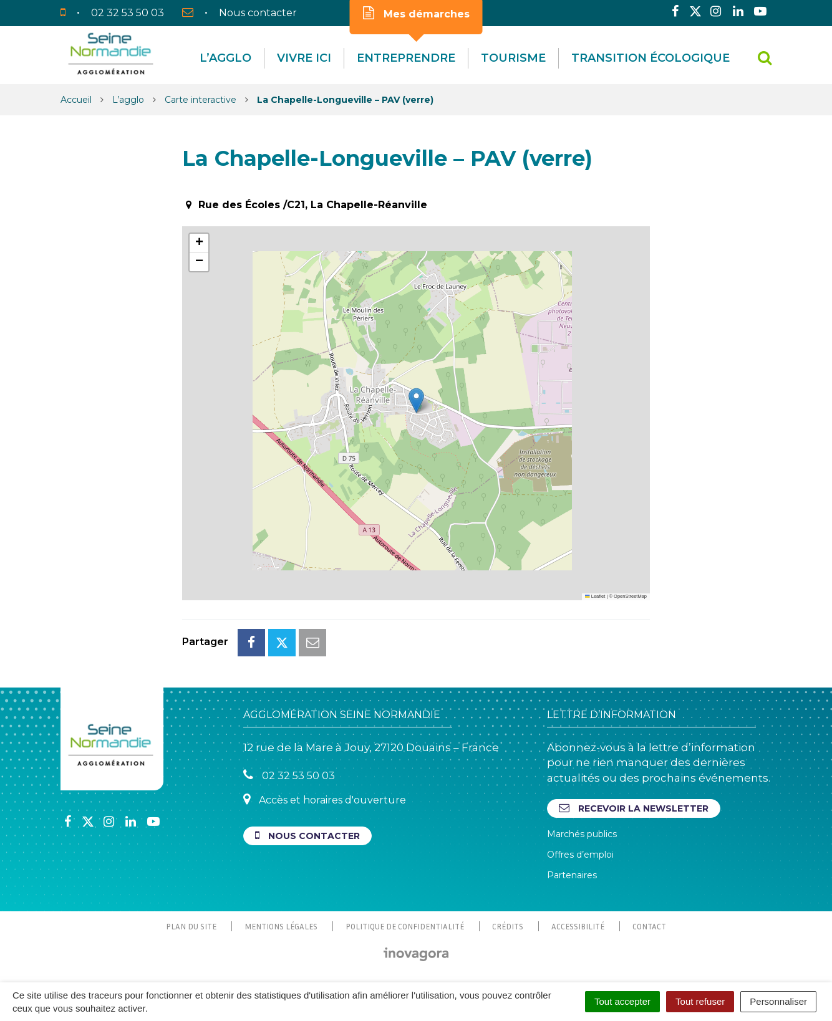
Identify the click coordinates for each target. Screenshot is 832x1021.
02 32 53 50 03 (289, 775)
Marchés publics (582, 834)
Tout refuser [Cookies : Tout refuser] (700, 1001)
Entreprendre (406, 58)
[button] (416, 400)
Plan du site (191, 926)
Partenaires (572, 875)
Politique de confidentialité (405, 926)
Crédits (507, 926)
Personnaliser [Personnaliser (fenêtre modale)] (778, 1001)
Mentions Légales (280, 926)
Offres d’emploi (580, 854)
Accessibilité (577, 926)
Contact (649, 926)
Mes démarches (416, 13)
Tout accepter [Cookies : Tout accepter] (622, 1001)
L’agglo (225, 58)
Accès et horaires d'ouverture (324, 799)
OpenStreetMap (630, 596)
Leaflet (595, 596)
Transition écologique (650, 58)
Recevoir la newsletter (634, 808)
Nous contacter (307, 835)
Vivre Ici (304, 58)
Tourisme (513, 58)
